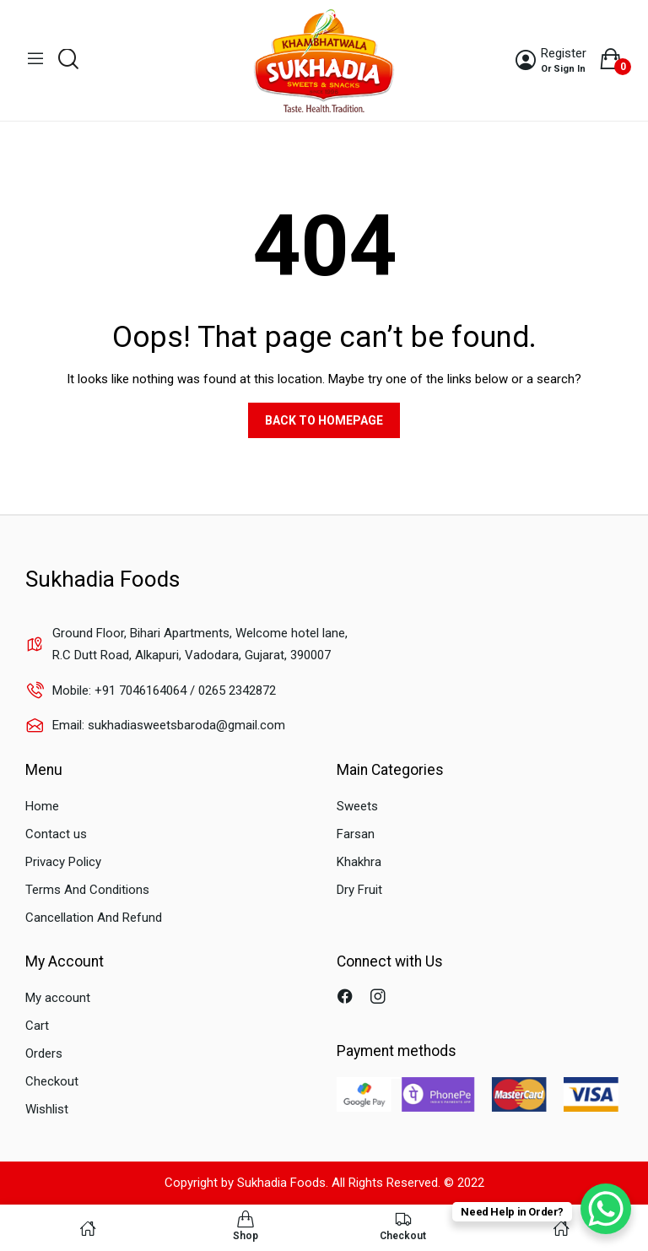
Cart (37, 1025)
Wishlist (46, 1109)
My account (57, 997)
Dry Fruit (359, 889)
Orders (43, 1053)
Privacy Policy (63, 861)
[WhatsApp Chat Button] (605, 1208)
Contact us (56, 834)
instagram (380, 998)
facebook (347, 998)
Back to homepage (324, 420)
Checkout (51, 1081)
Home (42, 806)
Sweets (357, 806)
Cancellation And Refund (93, 917)
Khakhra (359, 861)
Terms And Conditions (87, 889)
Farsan (356, 834)
